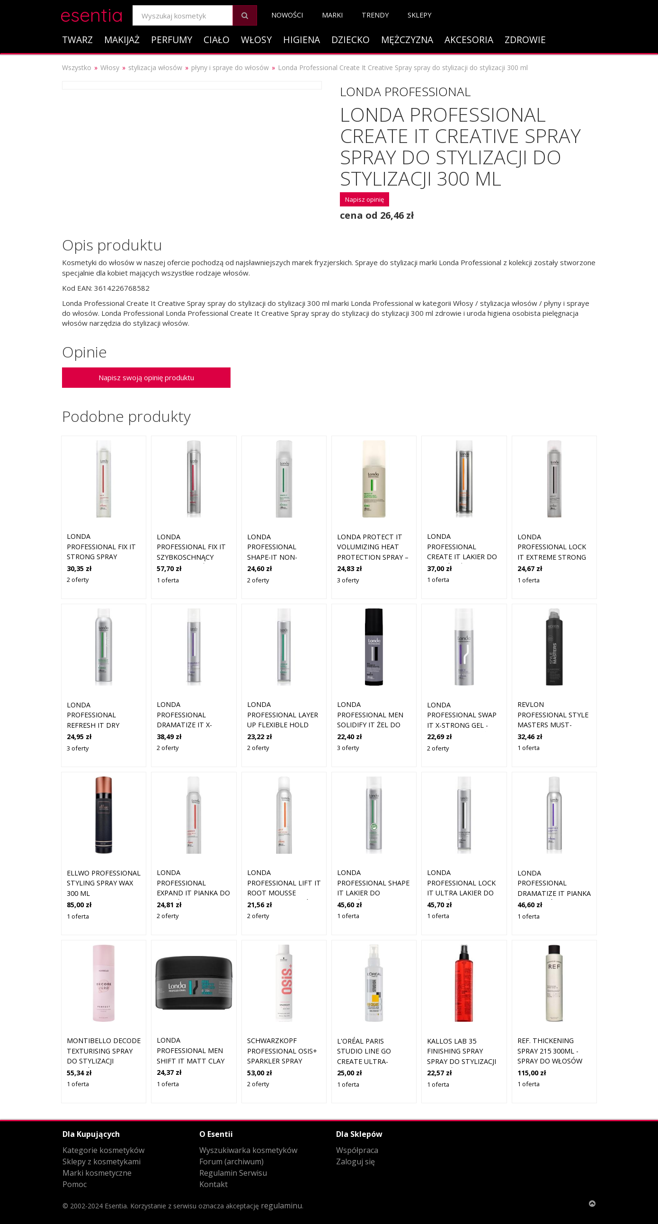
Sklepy (419, 14)
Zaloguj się (355, 1161)
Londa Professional (405, 91)
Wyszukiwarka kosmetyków (248, 1150)
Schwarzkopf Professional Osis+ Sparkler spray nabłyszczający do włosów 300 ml (282, 1061)
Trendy (375, 14)
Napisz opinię (364, 199)
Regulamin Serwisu (233, 1173)
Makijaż (122, 39)
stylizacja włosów (155, 67)
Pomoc (74, 1184)
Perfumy (171, 39)
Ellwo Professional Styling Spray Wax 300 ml (104, 883)
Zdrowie (525, 39)
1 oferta (168, 580)
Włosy (256, 39)
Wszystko (76, 67)
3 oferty (348, 580)
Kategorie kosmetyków (103, 1150)
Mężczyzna (407, 39)
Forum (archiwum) (231, 1161)
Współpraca (357, 1150)
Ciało (217, 39)
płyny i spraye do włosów (230, 67)
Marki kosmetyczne (97, 1173)
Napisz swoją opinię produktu (146, 377)
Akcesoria (469, 39)
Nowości (287, 14)
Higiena (301, 39)
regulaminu (281, 1205)
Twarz (77, 39)
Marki (332, 14)
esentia (91, 13)
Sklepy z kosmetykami (101, 1161)
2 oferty (78, 579)
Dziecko (350, 39)
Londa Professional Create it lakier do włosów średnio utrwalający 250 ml (462, 556)
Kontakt (213, 1184)
